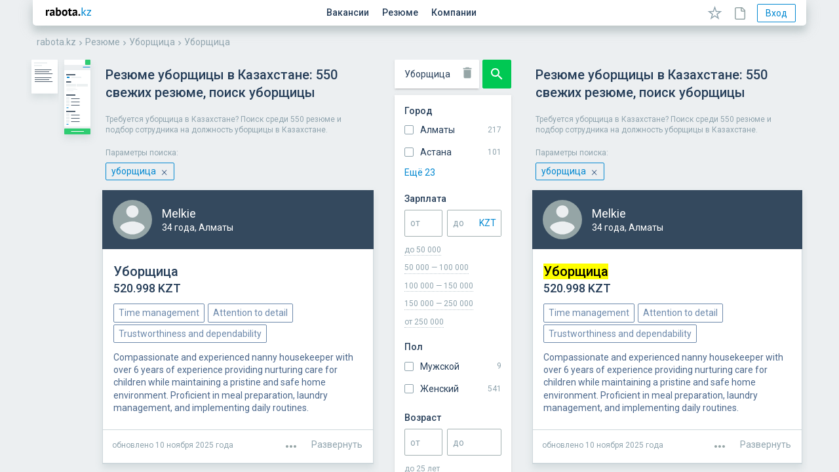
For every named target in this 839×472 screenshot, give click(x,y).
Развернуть (765, 370)
